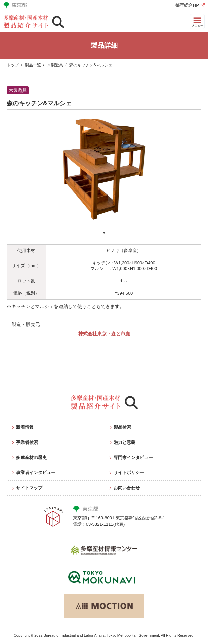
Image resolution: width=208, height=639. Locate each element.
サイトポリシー (129, 472)
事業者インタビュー (35, 472)
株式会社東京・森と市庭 (104, 333)
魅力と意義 (124, 442)
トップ (13, 65)
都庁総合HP (187, 5)
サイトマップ (29, 487)
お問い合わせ (127, 487)
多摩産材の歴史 (31, 457)
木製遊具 (55, 65)
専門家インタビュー (133, 457)
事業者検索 (27, 442)
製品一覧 (33, 65)
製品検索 (122, 427)
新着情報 (25, 427)
